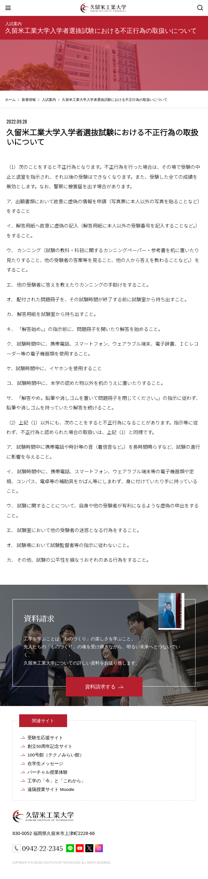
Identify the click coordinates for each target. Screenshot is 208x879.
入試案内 (13, 23)
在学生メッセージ (45, 763)
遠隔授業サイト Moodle (50, 789)
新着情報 (29, 99)
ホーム (10, 99)
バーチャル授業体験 (47, 772)
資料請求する (100, 686)
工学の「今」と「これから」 (56, 780)
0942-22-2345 (42, 848)
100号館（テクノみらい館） (55, 755)
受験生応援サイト (45, 737)
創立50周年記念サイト (50, 746)
